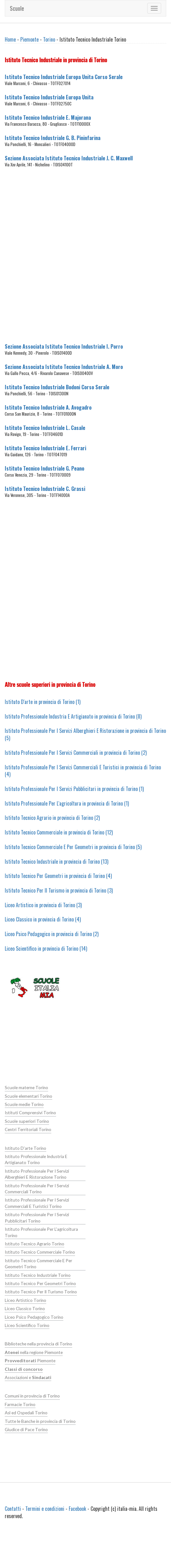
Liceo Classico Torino (25, 1308)
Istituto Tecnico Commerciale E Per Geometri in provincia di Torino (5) (73, 847)
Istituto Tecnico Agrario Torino (34, 1243)
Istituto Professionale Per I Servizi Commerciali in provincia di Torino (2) (76, 752)
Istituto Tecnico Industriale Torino (38, 1275)
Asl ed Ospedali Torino (26, 1412)
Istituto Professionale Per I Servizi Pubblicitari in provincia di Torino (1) (74, 789)
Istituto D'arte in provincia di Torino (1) (42, 702)
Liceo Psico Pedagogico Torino (34, 1317)
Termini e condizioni (44, 1508)
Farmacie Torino (20, 1404)
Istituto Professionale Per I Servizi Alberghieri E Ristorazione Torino (37, 1174)
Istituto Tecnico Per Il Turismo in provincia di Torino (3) (59, 890)
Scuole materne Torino (26, 1087)
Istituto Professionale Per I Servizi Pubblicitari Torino (37, 1217)
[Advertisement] (76, 259)
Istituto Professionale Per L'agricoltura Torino (41, 1232)
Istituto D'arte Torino (25, 1148)
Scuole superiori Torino (27, 1121)
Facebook (77, 1508)
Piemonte (29, 39)
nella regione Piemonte (34, 1352)
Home (10, 39)
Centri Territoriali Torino (28, 1129)
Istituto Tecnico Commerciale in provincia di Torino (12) (59, 832)
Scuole (17, 8)
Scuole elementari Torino (28, 1096)
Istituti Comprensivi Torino (30, 1112)
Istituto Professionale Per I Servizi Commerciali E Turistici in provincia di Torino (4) (83, 770)
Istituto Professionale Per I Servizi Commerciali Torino (37, 1188)
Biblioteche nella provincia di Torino (38, 1343)
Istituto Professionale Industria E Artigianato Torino (36, 1159)
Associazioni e (28, 1377)
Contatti (13, 1508)
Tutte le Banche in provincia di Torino (40, 1421)
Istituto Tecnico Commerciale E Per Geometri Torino (38, 1263)
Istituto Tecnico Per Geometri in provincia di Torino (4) (58, 876)
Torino (49, 39)
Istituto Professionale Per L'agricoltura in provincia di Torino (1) (67, 803)
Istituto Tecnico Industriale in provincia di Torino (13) (56, 861)
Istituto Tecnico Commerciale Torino (40, 1252)
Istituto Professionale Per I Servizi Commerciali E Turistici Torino (37, 1203)
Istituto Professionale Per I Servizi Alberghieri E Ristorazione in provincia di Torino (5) (85, 734)
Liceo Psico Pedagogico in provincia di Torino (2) (51, 934)
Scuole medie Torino (24, 1104)
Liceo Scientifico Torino (27, 1325)
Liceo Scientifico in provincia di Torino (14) (46, 948)
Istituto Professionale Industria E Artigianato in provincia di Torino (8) (73, 716)
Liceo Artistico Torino (25, 1300)
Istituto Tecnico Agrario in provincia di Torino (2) (52, 817)
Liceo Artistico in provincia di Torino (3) (43, 905)
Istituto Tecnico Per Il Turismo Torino (41, 1291)
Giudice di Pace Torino (26, 1429)
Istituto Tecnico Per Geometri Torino (40, 1283)
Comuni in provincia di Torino (32, 1395)
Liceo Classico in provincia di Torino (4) (43, 919)
